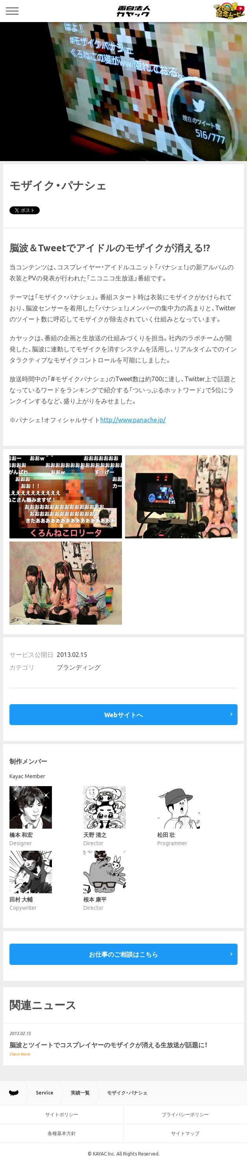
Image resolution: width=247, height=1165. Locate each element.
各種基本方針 (62, 1133)
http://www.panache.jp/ (133, 419)
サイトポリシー (61, 1114)
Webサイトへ (123, 714)
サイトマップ (185, 1133)
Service (44, 1092)
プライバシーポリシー (185, 1114)
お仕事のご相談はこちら (123, 954)
